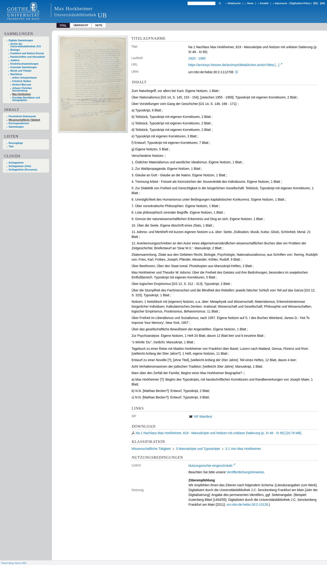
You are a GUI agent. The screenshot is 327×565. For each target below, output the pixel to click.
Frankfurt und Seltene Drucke (27, 53)
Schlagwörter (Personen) (23, 169)
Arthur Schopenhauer (24, 77)
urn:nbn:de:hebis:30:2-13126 (247, 504)
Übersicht (80, 25)
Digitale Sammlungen (21, 40)
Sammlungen (16, 127)
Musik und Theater (21, 70)
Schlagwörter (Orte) (20, 166)
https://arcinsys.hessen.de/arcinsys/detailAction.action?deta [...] (233, 65)
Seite (99, 25)
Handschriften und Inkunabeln (27, 57)
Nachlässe (16, 74)
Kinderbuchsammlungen (24, 64)
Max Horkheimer (21, 94)
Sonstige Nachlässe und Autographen (26, 98)
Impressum (281, 3)
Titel (11, 146)
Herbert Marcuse (21, 84)
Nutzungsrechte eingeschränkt (210, 465)
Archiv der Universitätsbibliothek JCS (25, 45)
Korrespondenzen (19, 123)
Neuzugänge (16, 143)
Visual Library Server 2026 (13, 563)
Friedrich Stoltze (21, 81)
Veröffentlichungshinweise (245, 472)
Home (250, 3)
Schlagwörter (16, 162)
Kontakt (264, 3)
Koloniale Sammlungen (23, 67)
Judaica (14, 60)
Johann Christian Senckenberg (22, 89)
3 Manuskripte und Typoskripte (198, 449)
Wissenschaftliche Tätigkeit (24, 120)
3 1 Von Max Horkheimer (243, 449)
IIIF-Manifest (203, 416)
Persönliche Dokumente (22, 116)
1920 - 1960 (197, 58)
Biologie (15, 50)
